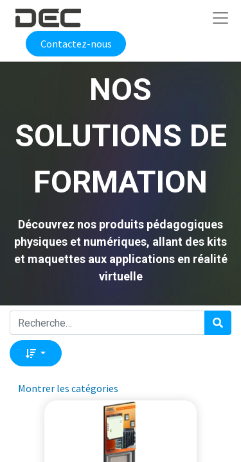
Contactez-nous (76, 43)
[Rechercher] (217, 323)
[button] (36, 353)
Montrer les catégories (68, 388)
